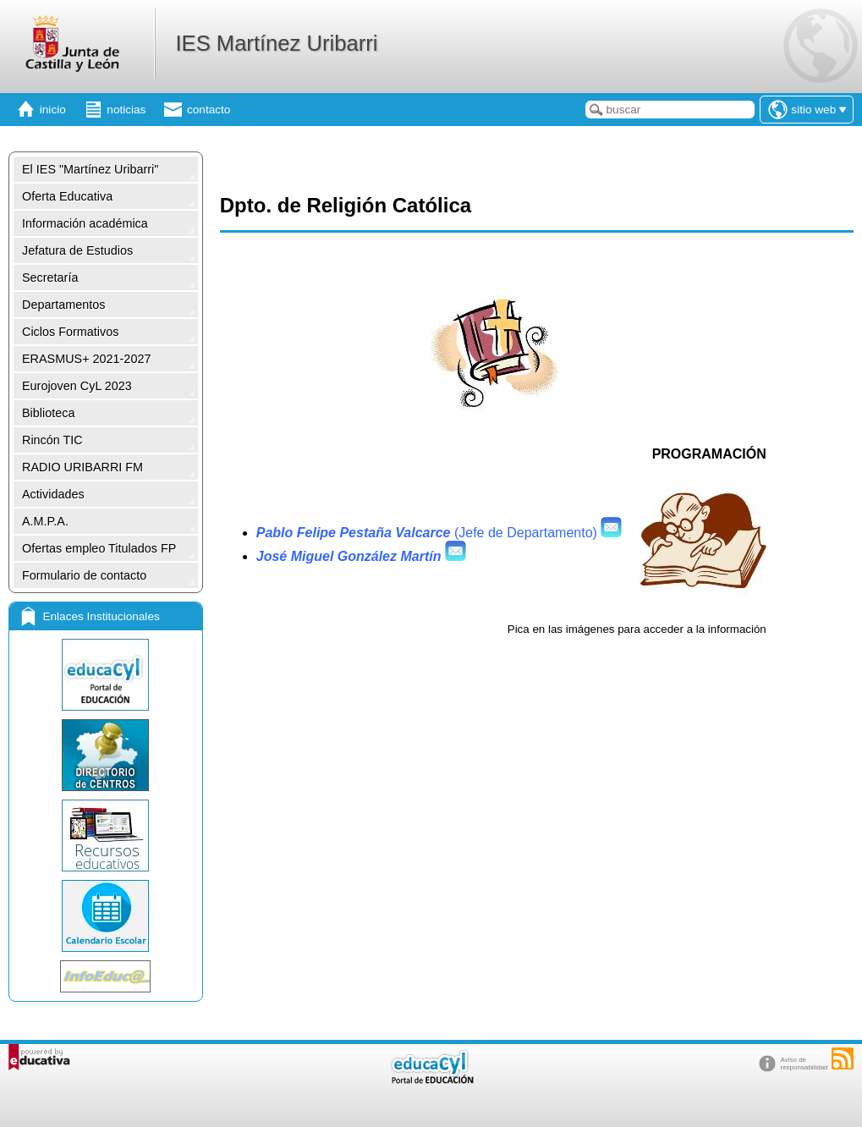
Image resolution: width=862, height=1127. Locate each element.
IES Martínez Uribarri (276, 43)
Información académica (85, 223)
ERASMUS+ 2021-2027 (86, 359)
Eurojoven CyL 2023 (77, 386)
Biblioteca (48, 413)
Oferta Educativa (67, 196)
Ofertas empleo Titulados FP (99, 548)
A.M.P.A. (45, 521)
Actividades (53, 494)
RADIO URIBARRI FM (82, 467)
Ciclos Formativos (70, 331)
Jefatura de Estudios (77, 250)
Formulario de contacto (84, 575)
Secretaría (50, 277)
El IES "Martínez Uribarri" (90, 169)
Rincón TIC (52, 440)
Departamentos (63, 304)
